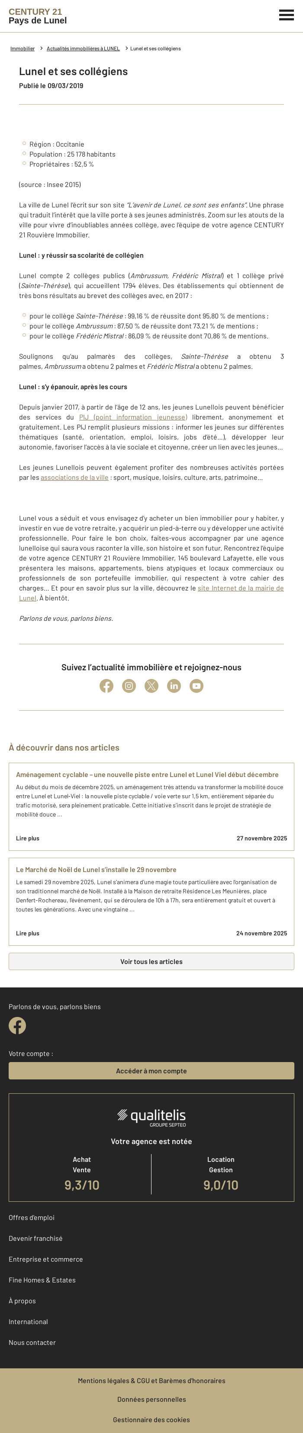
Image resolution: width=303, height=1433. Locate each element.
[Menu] (286, 13)
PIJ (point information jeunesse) (133, 417)
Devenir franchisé (36, 1238)
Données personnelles (151, 1399)
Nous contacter (32, 1342)
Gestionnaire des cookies (151, 1419)
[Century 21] (38, 16)
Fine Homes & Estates (42, 1280)
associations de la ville (75, 477)
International (28, 1321)
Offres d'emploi (32, 1217)
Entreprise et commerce (46, 1259)
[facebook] (17, 1025)
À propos (22, 1300)
